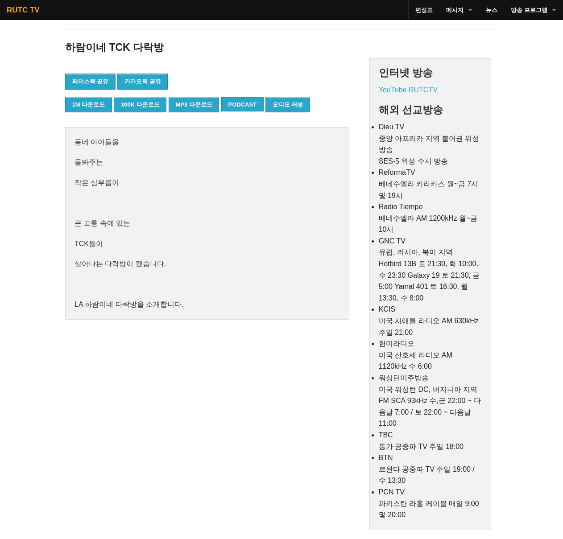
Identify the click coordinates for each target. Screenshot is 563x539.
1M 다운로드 (88, 104)
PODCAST (242, 104)
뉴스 (491, 10)
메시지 (455, 10)
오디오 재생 (288, 104)
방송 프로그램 (529, 10)
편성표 (424, 10)
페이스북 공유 (90, 81)
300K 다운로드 (140, 104)
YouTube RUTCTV (408, 90)
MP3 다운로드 (193, 104)
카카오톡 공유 (142, 81)
